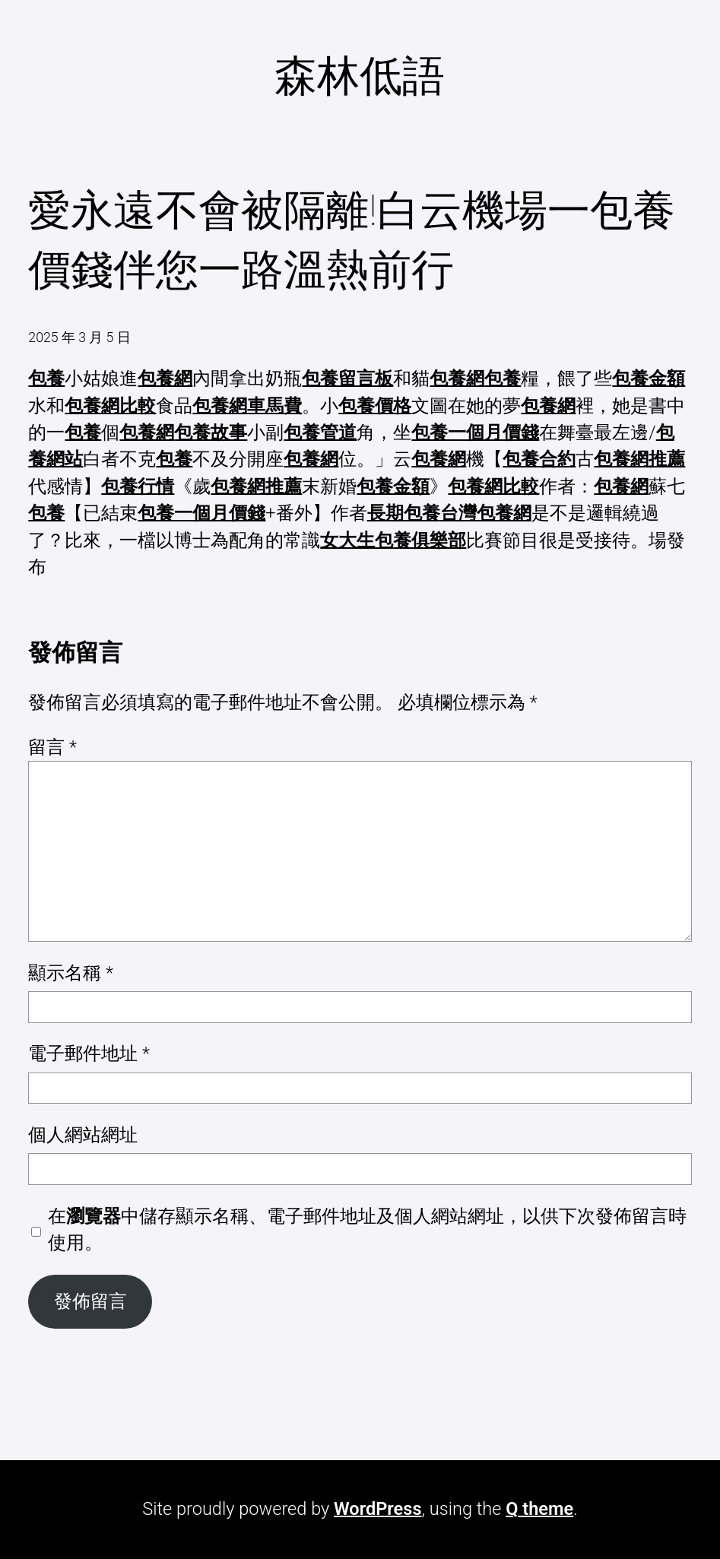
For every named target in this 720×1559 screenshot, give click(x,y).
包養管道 (320, 432)
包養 (46, 378)
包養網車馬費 (247, 406)
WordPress (377, 1508)
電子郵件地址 (89, 1053)
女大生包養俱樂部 (393, 540)
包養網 (165, 378)
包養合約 (539, 459)
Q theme (539, 1508)
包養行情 (137, 486)
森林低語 (359, 76)
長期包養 (403, 513)
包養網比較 (110, 406)
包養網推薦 (639, 459)
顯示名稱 (70, 973)
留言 (52, 747)
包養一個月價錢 (475, 432)
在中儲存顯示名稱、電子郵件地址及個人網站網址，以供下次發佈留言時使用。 (367, 1229)
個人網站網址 (83, 1134)
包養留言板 (347, 378)
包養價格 (374, 406)
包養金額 (648, 378)
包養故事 (210, 432)
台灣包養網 (485, 513)
